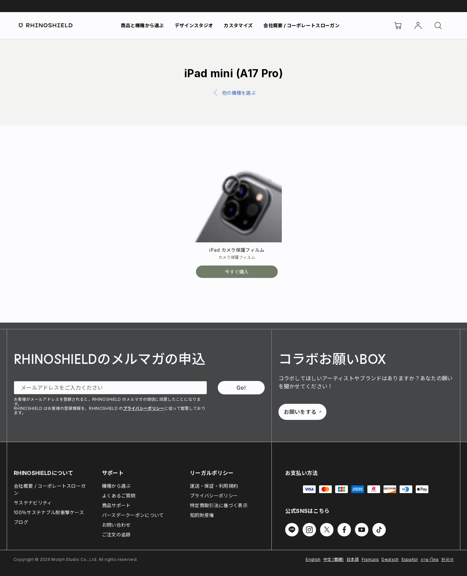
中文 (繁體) (333, 559)
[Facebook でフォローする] (344, 529)
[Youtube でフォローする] (361, 529)
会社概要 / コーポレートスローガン (301, 25)
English (313, 559)
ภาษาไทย (429, 559)
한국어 (447, 559)
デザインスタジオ (194, 25)
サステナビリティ (33, 503)
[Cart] (398, 25)
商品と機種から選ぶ (142, 25)
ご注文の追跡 (116, 534)
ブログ (21, 522)
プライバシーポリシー (143, 408)
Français (370, 559)
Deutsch (390, 559)
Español (410, 559)
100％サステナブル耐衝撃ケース (49, 512)
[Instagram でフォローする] (309, 529)
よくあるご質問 (119, 495)
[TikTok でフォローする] (379, 529)
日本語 (353, 559)
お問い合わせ (116, 525)
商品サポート (116, 505)
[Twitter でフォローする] (326, 529)
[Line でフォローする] (292, 529)
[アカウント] (418, 25)
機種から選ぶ (116, 486)
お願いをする (302, 412)
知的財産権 (202, 515)
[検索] (438, 25)
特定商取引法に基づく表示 (219, 505)
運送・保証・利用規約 (214, 486)
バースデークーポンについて (133, 515)
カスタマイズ (238, 25)
